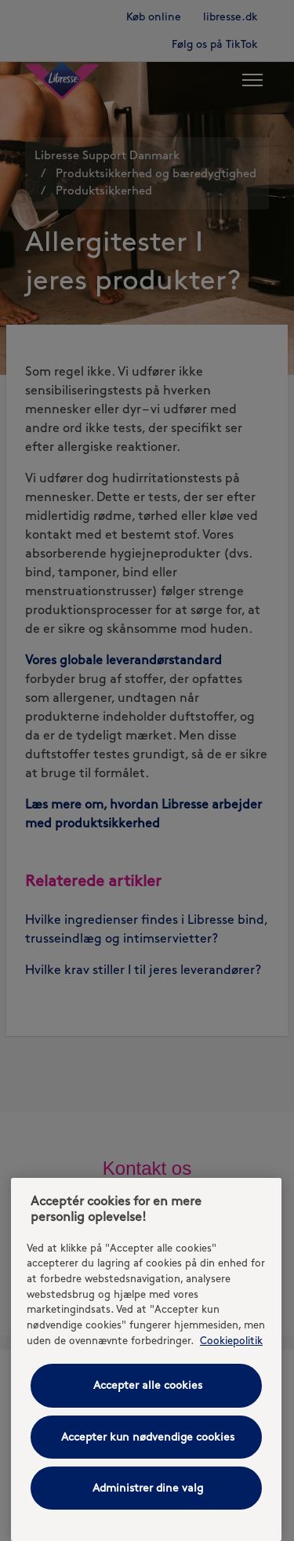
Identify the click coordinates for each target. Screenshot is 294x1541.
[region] (146, 1359)
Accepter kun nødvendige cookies (147, 1437)
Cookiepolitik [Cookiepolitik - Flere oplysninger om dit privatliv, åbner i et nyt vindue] (231, 1340)
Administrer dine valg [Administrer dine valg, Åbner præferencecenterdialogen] (148, 1488)
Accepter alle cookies (147, 1385)
